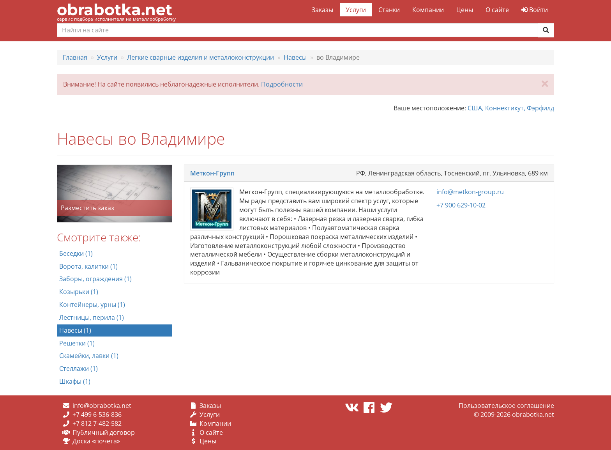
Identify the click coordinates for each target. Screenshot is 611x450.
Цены (464, 9)
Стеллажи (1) (78, 368)
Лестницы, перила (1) (91, 317)
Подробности (282, 84)
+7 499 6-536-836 (97, 414)
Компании (428, 9)
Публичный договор (103, 432)
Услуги (356, 9)
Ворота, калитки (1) (88, 266)
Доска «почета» (96, 441)
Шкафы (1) (74, 381)
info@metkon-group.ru (470, 192)
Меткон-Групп (212, 173)
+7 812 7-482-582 (97, 423)
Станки (389, 9)
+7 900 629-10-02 (461, 205)
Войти (534, 9)
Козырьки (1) (78, 291)
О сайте (497, 9)
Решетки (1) (77, 343)
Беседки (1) (76, 253)
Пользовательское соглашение (506, 405)
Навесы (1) (75, 330)
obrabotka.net (114, 9)
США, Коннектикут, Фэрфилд (511, 108)
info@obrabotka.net (101, 405)
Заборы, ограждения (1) (95, 279)
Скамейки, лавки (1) (88, 355)
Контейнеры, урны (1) (92, 304)
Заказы (322, 9)
